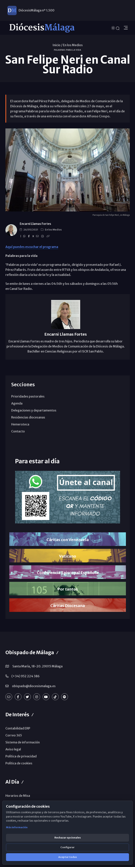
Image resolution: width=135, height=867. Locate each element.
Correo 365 (13, 735)
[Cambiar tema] (113, 27)
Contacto (18, 431)
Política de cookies (18, 763)
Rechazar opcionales (67, 837)
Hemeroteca (20, 424)
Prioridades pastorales (28, 396)
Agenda (16, 403)
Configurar (67, 847)
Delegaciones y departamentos (33, 410)
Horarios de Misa (17, 796)
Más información (17, 827)
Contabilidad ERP (17, 728)
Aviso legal (13, 749)
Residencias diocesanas (28, 417)
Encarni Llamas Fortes (35, 224)
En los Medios (73, 45)
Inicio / (57, 45)
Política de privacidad (21, 756)
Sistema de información (22, 742)
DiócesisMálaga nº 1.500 (36, 11)
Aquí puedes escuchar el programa (31, 247)
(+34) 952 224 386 (25, 676)
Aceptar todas (67, 857)
